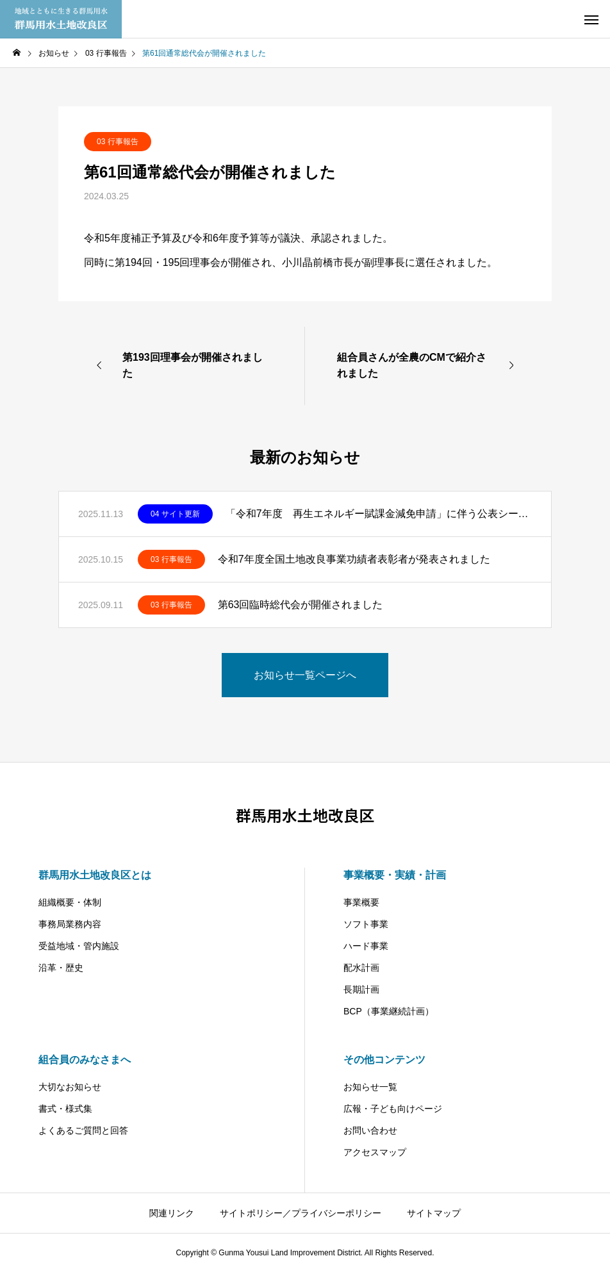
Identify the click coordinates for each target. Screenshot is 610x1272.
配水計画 (361, 967)
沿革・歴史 (60, 967)
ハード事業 (365, 946)
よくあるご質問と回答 (83, 1130)
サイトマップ (434, 1213)
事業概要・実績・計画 (394, 875)
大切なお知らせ (69, 1087)
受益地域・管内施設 (78, 946)
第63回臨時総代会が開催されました (300, 604)
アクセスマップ (374, 1152)
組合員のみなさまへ (84, 1059)
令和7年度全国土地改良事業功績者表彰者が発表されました (354, 559)
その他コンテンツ (384, 1059)
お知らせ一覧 (370, 1087)
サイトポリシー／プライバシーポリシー (300, 1213)
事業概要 (361, 902)
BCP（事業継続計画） (388, 1011)
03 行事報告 (117, 141)
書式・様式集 (65, 1108)
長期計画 (361, 989)
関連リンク (171, 1213)
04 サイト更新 (175, 513)
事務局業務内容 (69, 924)
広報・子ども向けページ (392, 1108)
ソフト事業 (365, 924)
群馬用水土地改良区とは (94, 875)
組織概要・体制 (69, 902)
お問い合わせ (370, 1130)
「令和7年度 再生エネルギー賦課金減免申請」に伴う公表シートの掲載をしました (379, 513)
